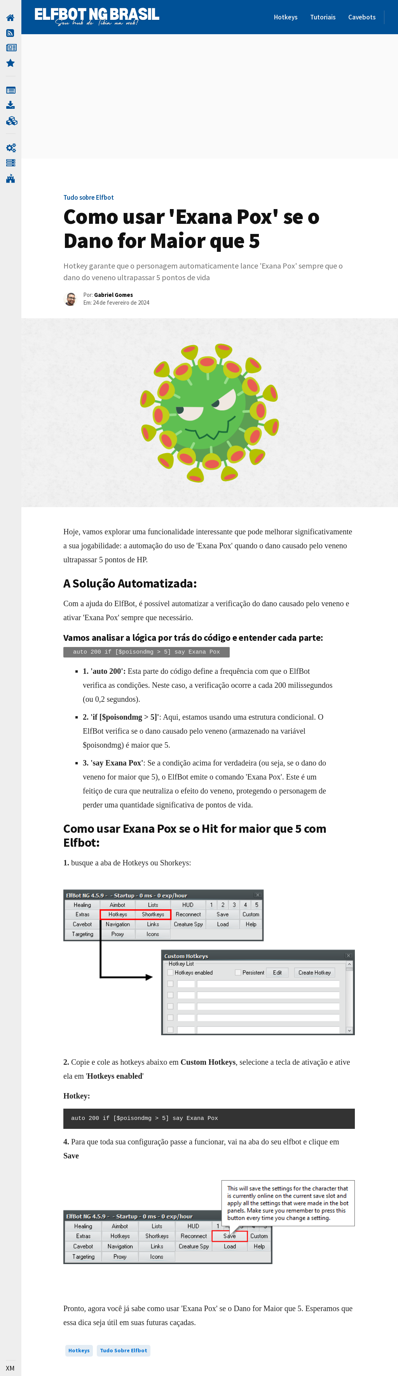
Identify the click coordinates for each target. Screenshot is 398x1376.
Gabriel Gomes (113, 294)
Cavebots (362, 17)
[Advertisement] (209, 96)
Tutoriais (323, 17)
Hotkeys (286, 17)
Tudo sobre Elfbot (123, 1350)
